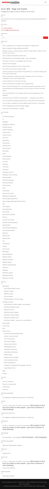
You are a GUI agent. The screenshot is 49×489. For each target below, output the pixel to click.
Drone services (7, 148)
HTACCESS (5, 167)
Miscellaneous (6, 185)
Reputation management (9, 196)
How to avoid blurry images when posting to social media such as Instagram (24, 100)
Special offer (6, 235)
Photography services (10, 347)
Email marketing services (11, 360)
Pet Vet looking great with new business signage (16, 106)
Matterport (6, 169)
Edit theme (6, 151)
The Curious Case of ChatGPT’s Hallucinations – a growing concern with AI (23, 98)
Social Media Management (10, 228)
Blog (4, 371)
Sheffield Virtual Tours (29, 486)
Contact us (5, 389)
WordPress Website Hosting (11, 307)
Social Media (6, 323)
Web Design (6, 286)
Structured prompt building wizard (13, 333)
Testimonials (6, 243)
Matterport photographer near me (13, 486)
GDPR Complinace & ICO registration (36, 482)
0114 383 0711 (8, 28)
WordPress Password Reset (11, 315)
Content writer (6, 132)
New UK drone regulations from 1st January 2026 (16, 66)
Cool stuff (5, 137)
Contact (5, 373)
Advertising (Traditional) (11, 352)
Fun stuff (5, 161)
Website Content (7, 257)
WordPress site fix (9, 309)
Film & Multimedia (9, 339)
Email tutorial (6, 159)
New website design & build (12, 288)
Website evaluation (8, 259)
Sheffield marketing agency (10, 222)
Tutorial (5, 246)
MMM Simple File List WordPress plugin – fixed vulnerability (19, 58)
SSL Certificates (8, 296)
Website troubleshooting (9, 265)
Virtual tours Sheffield (9, 468)
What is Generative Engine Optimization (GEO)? (15, 48)
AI (3, 119)
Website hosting (7, 262)
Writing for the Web (8, 278)
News (4, 188)
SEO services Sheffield (9, 214)
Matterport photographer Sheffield (12, 445)
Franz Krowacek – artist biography (12, 437)
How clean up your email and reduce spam (14, 69)
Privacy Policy (21, 482)
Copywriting (6, 140)
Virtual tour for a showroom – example (13, 108)
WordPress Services (8, 302)
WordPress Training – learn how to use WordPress (17, 320)
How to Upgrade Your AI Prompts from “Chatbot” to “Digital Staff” (21, 45)
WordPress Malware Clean (11, 317)
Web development (7, 254)
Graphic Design (8, 354)
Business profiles (7, 127)
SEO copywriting (7, 209)
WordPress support (8, 273)
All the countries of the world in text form (14, 81)
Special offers (6, 238)
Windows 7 (6, 267)
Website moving (8, 294)
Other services (6, 331)
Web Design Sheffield (8, 476)
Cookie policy (6, 387)
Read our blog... (41, 486)
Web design (6, 251)
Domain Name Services (10, 344)
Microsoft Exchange (8, 180)
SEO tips (5, 217)
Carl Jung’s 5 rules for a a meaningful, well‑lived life (17, 61)
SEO (4, 204)
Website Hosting (8, 291)
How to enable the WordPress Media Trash (14, 55)
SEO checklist (6, 206)
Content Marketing (8, 130)
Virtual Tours (6, 326)
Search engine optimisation (10, 198)
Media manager (7, 177)
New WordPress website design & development (17, 304)
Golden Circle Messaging (9, 63)
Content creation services (11, 336)
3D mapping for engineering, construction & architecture (18, 397)
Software (5, 233)
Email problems (7, 156)
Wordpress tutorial (8, 275)
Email (4, 153)
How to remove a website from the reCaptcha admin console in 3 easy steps (24, 103)
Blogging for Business (9, 124)
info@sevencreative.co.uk (12, 30)
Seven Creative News (8, 220)
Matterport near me (8, 172)
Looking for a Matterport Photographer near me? (17, 365)
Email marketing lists (10, 362)
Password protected (8, 193)
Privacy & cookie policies (9, 384)
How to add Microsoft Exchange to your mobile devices (18, 83)
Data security (6, 143)
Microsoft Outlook (8, 183)
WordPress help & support (11, 312)
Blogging (5, 122)
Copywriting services (9, 368)
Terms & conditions (8, 381)
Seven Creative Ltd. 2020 (10, 482)
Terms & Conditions (24, 484)
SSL (4, 241)
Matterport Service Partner (10, 175)
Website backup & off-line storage (13, 299)
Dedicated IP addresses (10, 349)
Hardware (5, 164)
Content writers (7, 135)
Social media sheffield (9, 230)
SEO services (6, 212)
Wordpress (5, 270)
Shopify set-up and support (11, 357)
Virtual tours (6, 249)
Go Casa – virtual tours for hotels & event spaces (16, 405)
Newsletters (6, 190)
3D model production (8, 116)
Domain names (7, 145)
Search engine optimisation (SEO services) (14, 201)
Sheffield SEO (6, 225)
